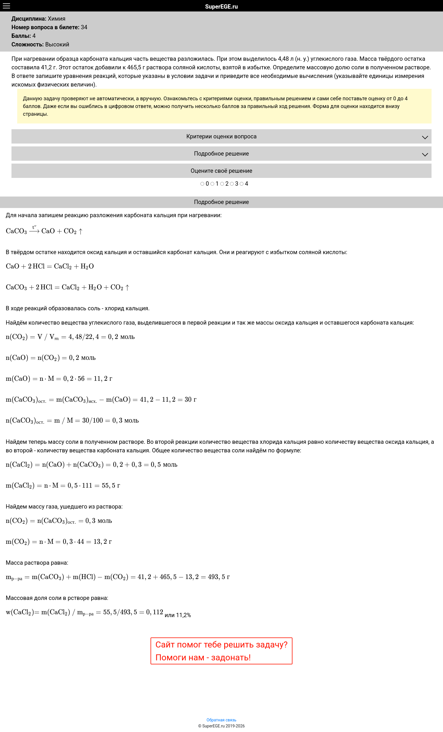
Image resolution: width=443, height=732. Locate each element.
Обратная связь (222, 720)
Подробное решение (221, 202)
